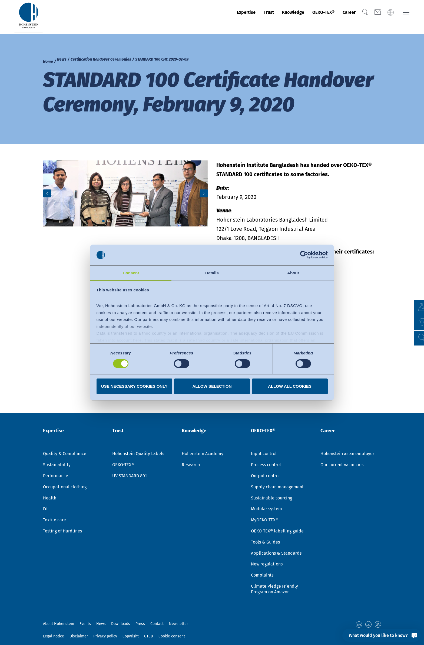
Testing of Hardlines (62, 525)
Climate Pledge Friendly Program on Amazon (274, 583)
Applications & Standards (276, 547)
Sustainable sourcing (271, 492)
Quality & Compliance (64, 447)
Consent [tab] (131, 272)
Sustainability (57, 459)
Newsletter (178, 618)
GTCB (148, 630)
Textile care (54, 514)
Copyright (130, 630)
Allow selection (212, 386)
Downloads (120, 618)
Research (191, 459)
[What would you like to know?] (381, 635)
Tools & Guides (265, 536)
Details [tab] (212, 272)
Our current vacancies (341, 459)
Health (49, 492)
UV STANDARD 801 (129, 470)
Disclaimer (78, 630)
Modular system (266, 503)
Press (140, 618)
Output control (265, 470)
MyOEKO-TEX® (264, 514)
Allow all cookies (290, 386)
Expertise (222, 17)
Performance (55, 470)
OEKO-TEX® (313, 17)
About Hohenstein (58, 618)
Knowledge (277, 17)
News (101, 618)
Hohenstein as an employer (347, 447)
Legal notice (53, 630)
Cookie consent (171, 630)
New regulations (267, 558)
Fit (45, 503)
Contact (157, 618)
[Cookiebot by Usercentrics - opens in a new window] (304, 255)
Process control (266, 459)
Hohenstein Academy (202, 447)
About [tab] (293, 272)
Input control (264, 447)
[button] (414, 338)
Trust (248, 17)
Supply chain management (277, 481)
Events (85, 618)
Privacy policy (105, 630)
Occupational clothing (65, 481)
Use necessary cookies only (134, 386)
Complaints (262, 569)
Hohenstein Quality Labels (138, 447)
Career (344, 17)
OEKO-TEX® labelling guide (277, 525)
